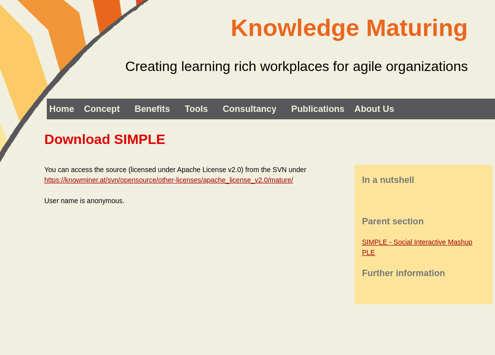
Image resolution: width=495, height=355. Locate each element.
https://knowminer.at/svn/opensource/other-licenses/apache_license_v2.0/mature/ (168, 180)
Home (61, 109)
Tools (196, 109)
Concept (102, 109)
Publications (317, 109)
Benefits (152, 109)
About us (375, 109)
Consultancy (249, 109)
